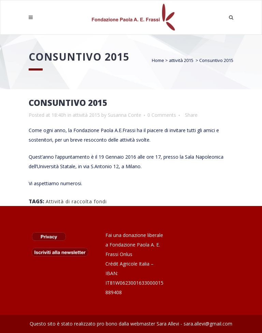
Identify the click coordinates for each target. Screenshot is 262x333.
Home (158, 60)
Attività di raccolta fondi (76, 201)
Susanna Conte (124, 115)
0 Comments (161, 115)
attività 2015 (181, 60)
